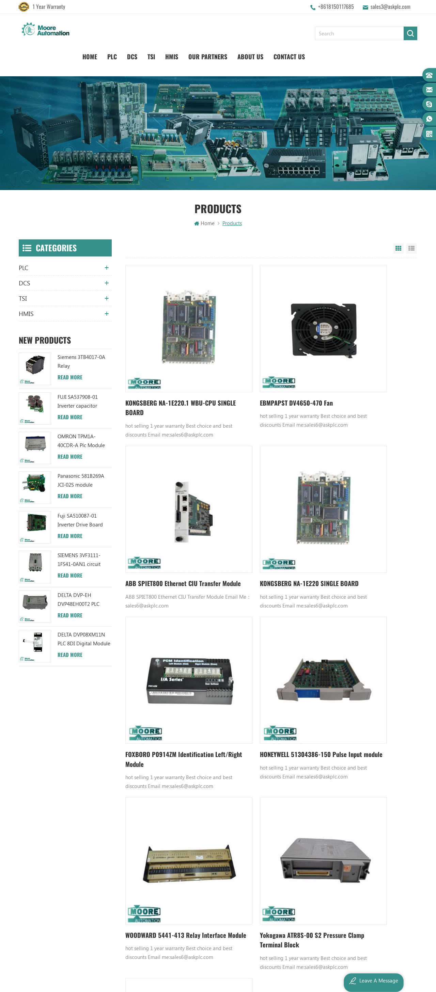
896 (286, 712)
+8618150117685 (336, 6)
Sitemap (139, 856)
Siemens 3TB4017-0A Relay (81, 361)
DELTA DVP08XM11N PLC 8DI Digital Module (84, 639)
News (136, 810)
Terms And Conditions (154, 845)
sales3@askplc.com (390, 6)
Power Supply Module (278, 833)
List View (411, 248)
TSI (253, 54)
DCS (234, 54)
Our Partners (310, 54)
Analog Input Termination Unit (282, 856)
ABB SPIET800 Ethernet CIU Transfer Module (359, 371)
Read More (70, 377)
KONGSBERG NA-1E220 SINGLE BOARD (168, 516)
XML (135, 868)
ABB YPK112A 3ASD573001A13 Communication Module (214, 787)
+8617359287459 (48, 858)
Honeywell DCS (271, 799)
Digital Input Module (277, 822)
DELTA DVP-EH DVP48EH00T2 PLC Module (78, 599)
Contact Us (391, 54)
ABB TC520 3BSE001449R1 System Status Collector (214, 880)
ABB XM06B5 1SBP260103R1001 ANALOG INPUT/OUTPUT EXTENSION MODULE (214, 833)
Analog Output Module (280, 891)
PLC (214, 54)
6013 (325, 712)
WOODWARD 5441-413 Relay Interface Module (166, 662)
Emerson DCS (269, 810)
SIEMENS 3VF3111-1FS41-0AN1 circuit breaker (79, 560)
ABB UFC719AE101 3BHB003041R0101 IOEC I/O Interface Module (214, 822)
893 (243, 712)
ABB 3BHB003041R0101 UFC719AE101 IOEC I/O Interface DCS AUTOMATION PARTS (214, 868)
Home (192, 54)
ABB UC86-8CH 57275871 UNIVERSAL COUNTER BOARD (214, 810)
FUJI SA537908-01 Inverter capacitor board (78, 401)
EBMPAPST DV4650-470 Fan (262, 366)
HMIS (273, 54)
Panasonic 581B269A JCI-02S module (81, 480)
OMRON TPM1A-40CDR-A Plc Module (81, 440)
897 (299, 712)
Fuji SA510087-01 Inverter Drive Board (80, 520)
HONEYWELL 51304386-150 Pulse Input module (360, 516)
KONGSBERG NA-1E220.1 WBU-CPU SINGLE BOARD (169, 371)
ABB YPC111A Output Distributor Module (214, 845)
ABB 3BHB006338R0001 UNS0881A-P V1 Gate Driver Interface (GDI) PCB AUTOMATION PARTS (214, 891)
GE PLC (261, 787)
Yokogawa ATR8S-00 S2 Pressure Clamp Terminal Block (266, 662)
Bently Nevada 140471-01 (282, 845)
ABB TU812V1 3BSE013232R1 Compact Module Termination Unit (214, 856)
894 (256, 712)
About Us (352, 54)
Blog (135, 833)
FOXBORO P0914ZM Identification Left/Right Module (267, 516)
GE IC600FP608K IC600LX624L (282, 868)
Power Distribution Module (282, 880)
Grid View (398, 248)
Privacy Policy (145, 880)
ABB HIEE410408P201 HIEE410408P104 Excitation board (360, 662)
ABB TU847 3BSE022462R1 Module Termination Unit (214, 799)
